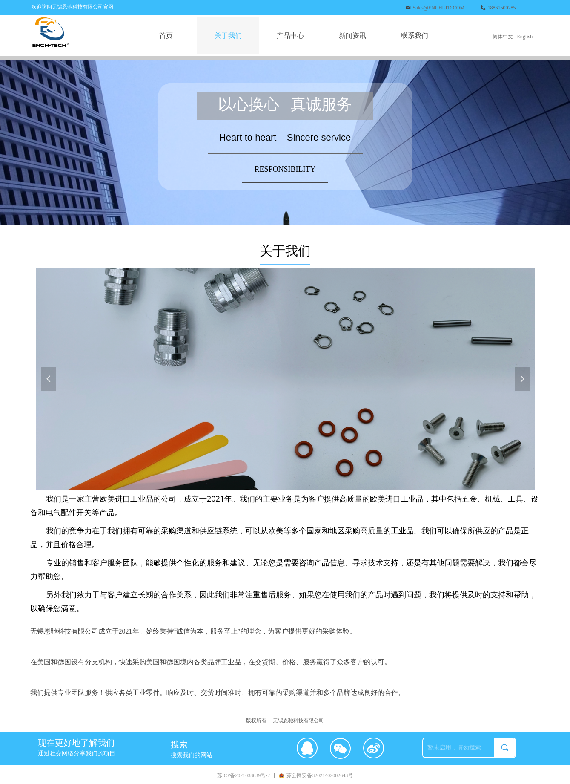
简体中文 (503, 37)
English (525, 37)
